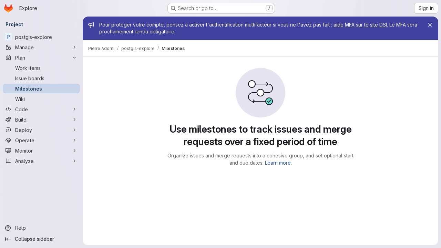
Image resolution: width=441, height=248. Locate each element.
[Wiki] (41, 99)
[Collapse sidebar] (41, 239)
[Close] (430, 25)
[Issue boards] (41, 78)
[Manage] (41, 47)
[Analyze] (41, 161)
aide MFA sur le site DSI (360, 25)
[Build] (41, 119)
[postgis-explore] (41, 37)
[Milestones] (41, 88)
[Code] (41, 109)
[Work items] (41, 68)
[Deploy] (41, 130)
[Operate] (41, 140)
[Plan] (41, 57)
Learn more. (278, 163)
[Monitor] (41, 150)
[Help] (41, 228)
